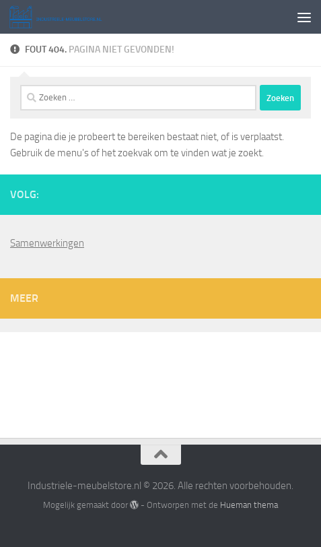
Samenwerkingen (47, 243)
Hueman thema (249, 505)
